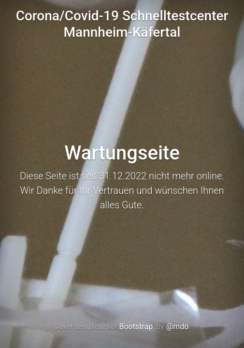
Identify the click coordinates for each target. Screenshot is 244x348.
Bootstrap (136, 326)
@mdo (177, 326)
